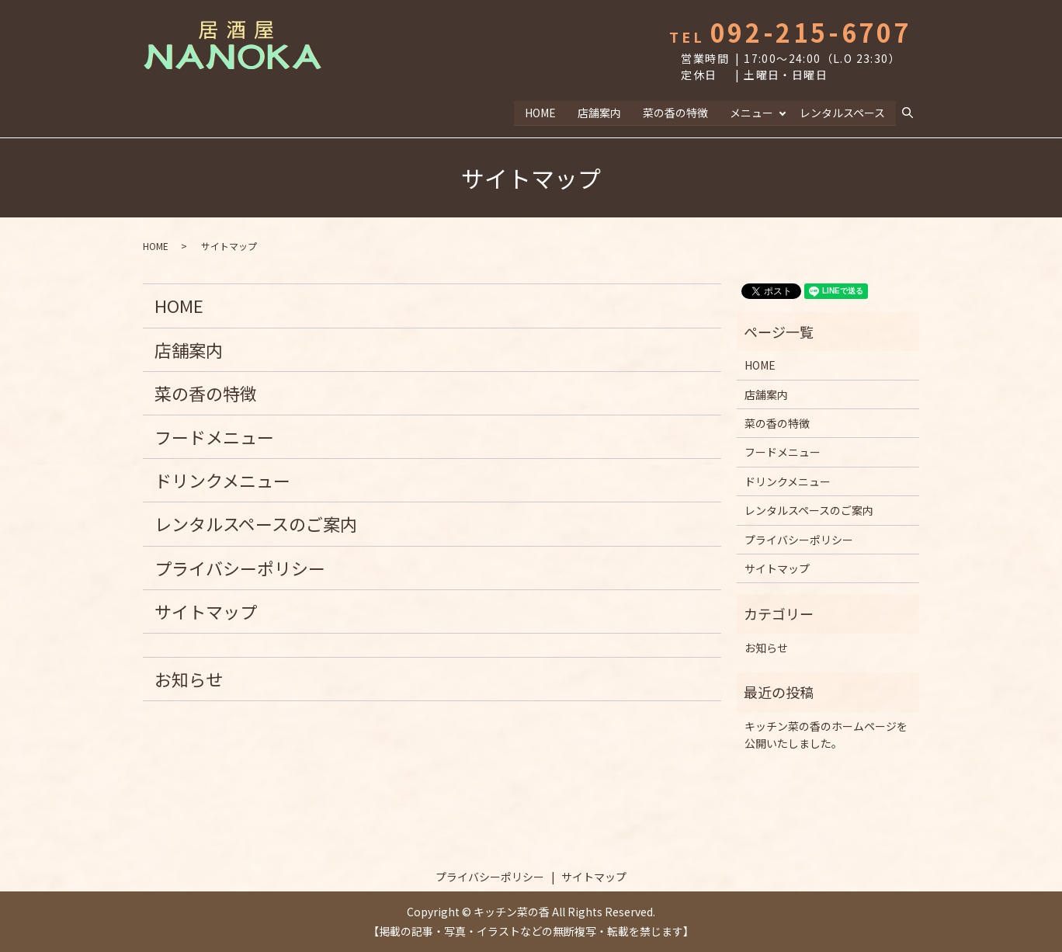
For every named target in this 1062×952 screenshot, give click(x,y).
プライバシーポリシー (239, 566)
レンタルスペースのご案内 (255, 523)
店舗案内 (598, 112)
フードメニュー (214, 435)
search (913, 112)
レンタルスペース (842, 112)
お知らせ (188, 677)
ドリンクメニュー (222, 479)
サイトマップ (205, 610)
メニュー (750, 112)
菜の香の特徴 (674, 112)
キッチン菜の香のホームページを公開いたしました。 (826, 733)
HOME (539, 112)
